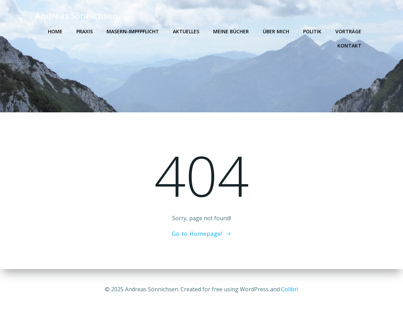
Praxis (84, 31)
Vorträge (348, 31)
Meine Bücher (231, 31)
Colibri (289, 289)
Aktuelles (186, 31)
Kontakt (349, 45)
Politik (312, 31)
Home (55, 31)
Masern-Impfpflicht (133, 31)
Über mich (276, 31)
